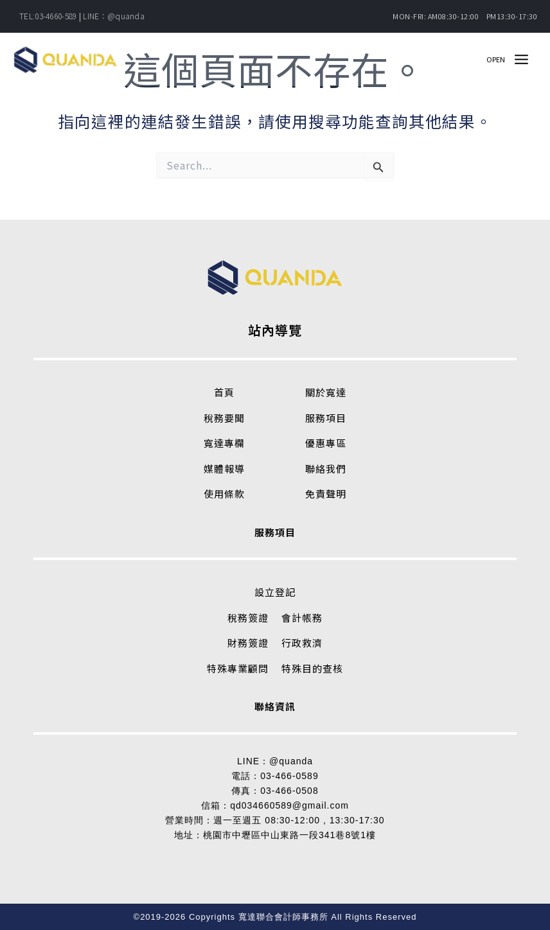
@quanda (291, 761)
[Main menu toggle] (521, 65)
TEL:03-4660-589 (48, 15)
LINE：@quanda (114, 15)
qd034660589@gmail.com (289, 805)
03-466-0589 (289, 776)
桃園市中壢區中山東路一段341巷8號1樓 (289, 835)
